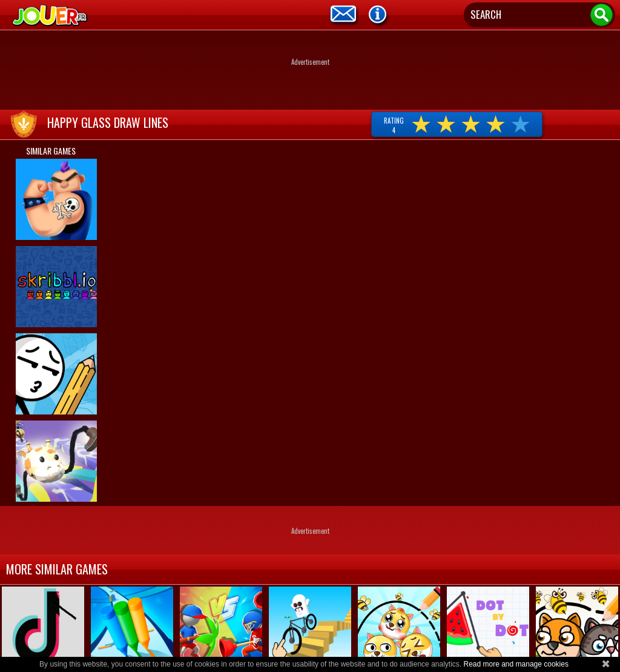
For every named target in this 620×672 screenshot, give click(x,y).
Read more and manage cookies (515, 664)
